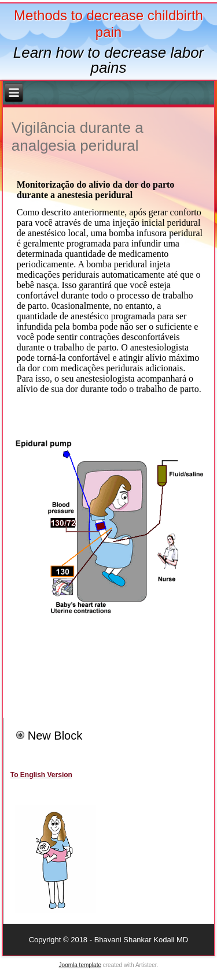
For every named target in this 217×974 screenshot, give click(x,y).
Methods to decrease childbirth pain (108, 24)
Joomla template (80, 965)
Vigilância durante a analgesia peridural (78, 136)
